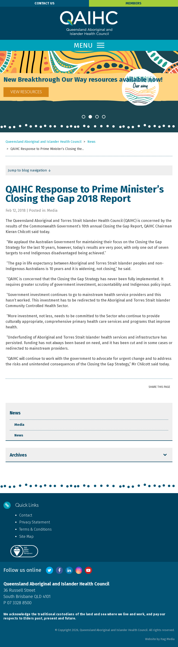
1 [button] (83, 116)
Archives (18, 455)
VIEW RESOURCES (82, 92)
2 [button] (90, 116)
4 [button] (103, 116)
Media (19, 425)
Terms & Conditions (35, 529)
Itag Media (167, 639)
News (15, 413)
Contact (25, 515)
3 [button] (97, 116)
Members (133, 3)
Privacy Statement (34, 522)
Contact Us (44, 3)
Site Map (26, 536)
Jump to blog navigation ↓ (29, 170)
